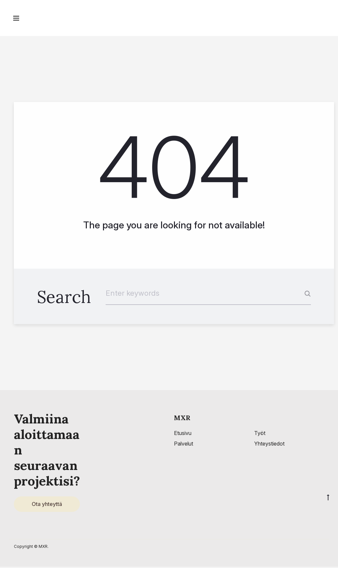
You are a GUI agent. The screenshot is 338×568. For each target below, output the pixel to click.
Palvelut (183, 444)
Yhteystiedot (269, 444)
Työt (259, 433)
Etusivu (182, 433)
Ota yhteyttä (47, 505)
